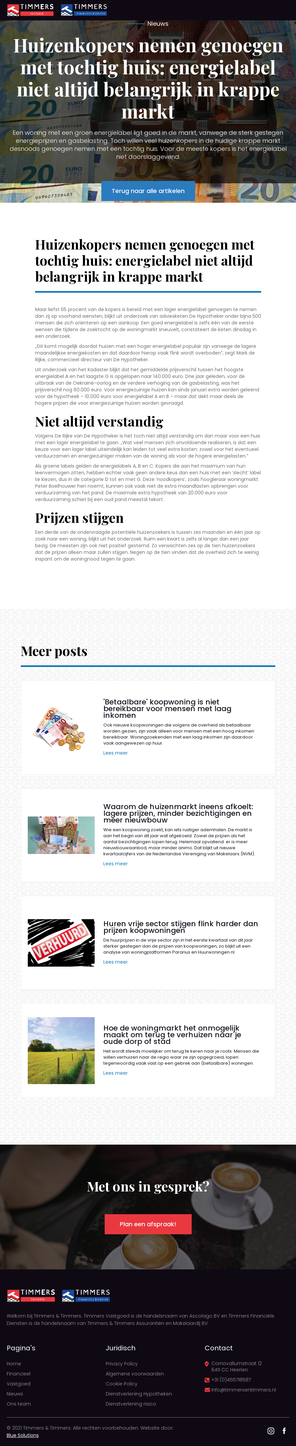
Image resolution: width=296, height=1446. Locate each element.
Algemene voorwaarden (135, 1373)
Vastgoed (18, 1383)
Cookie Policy (121, 1383)
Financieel (18, 1373)
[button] (279, 10)
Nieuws (15, 1393)
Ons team (19, 1404)
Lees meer (115, 753)
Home (14, 1363)
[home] (30, 10)
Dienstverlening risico (131, 1404)
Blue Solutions (23, 1435)
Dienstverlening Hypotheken (139, 1393)
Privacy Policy (122, 1363)
